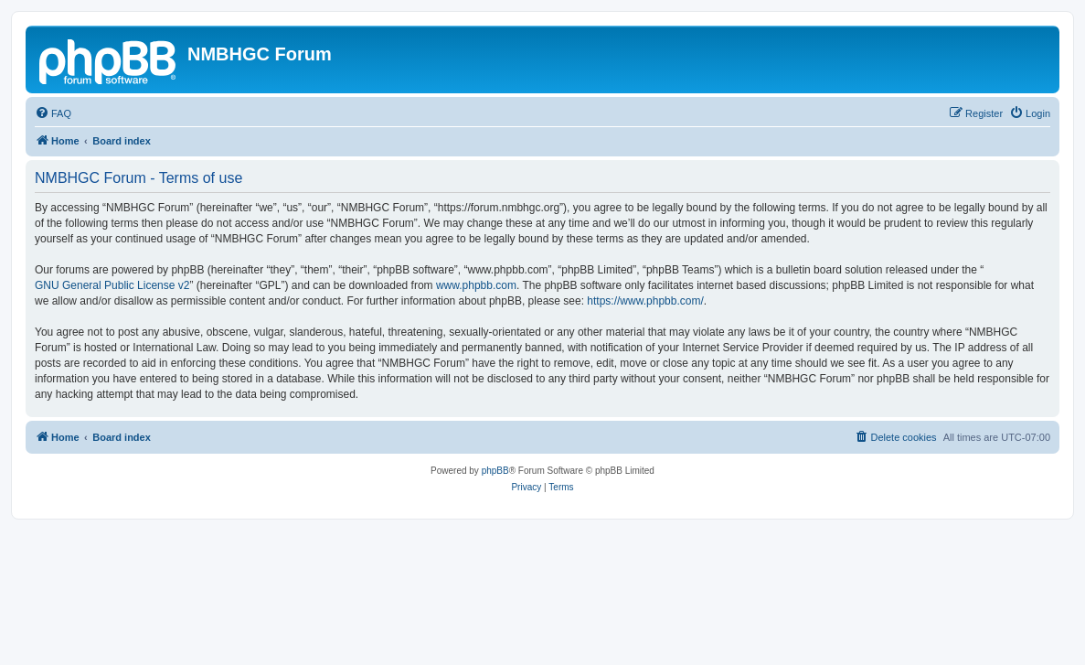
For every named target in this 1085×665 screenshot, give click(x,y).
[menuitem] (53, 113)
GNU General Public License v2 (112, 285)
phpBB (495, 471)
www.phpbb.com (476, 285)
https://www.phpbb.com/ (645, 301)
